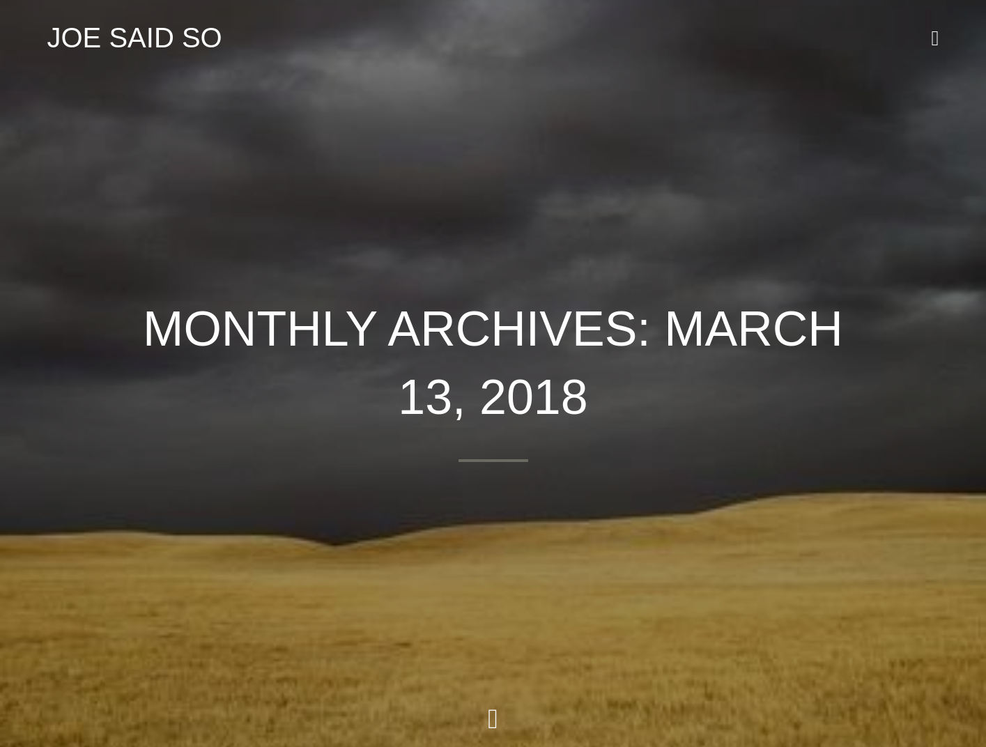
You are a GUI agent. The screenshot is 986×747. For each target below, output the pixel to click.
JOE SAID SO (134, 37)
